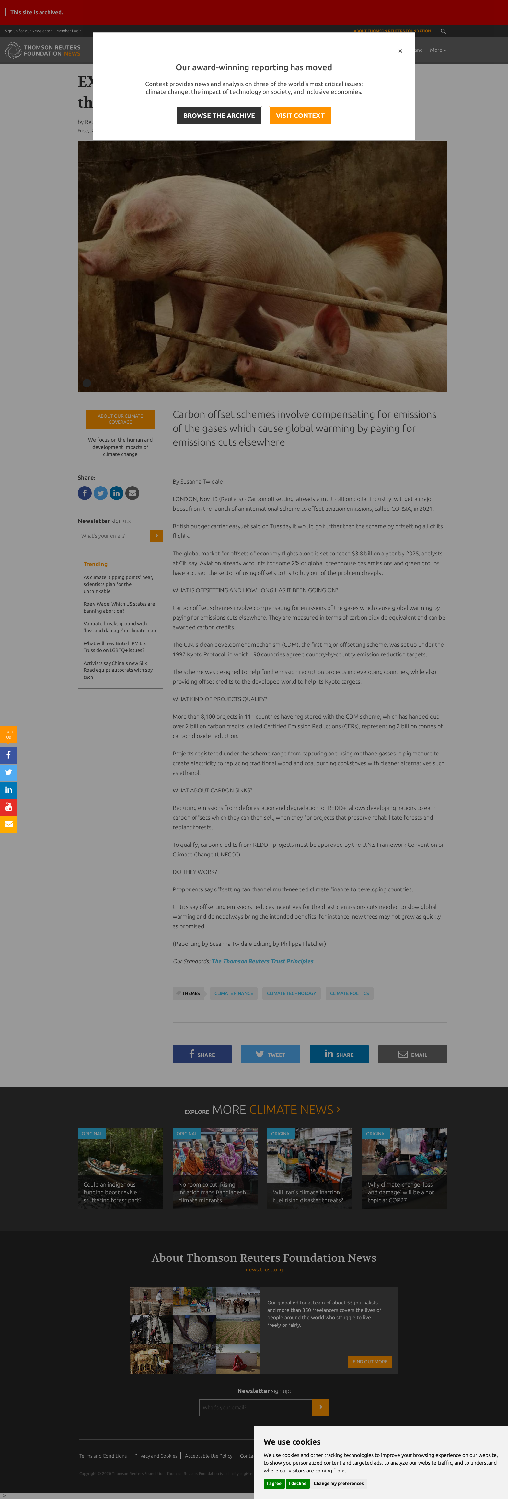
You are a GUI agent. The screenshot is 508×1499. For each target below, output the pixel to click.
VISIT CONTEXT (300, 115)
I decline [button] (297, 1483)
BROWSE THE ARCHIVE (219, 115)
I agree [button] (274, 1483)
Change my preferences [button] (339, 1483)
